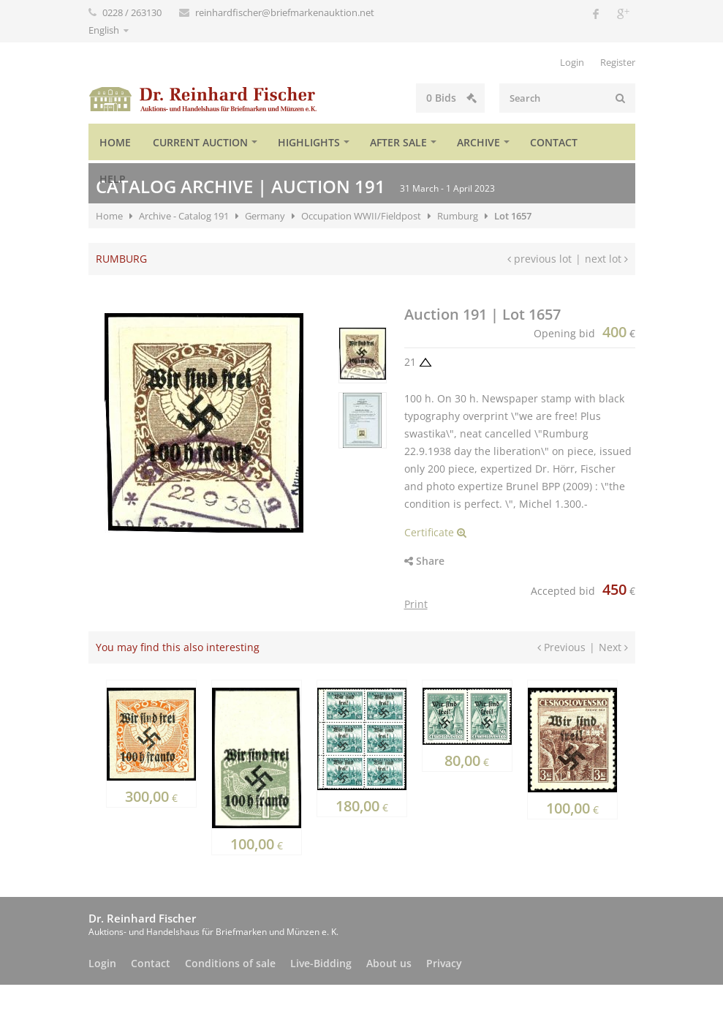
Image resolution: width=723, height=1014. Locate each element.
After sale (398, 142)
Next (613, 647)
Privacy (444, 963)
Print (416, 604)
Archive (478, 142)
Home (115, 142)
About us (389, 963)
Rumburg (457, 215)
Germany (265, 215)
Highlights (309, 142)
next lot (606, 259)
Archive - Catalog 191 (184, 215)
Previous (561, 647)
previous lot (539, 259)
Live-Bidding (321, 963)
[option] (362, 355)
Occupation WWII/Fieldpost (361, 215)
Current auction (200, 142)
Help (112, 179)
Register (617, 62)
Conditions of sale (230, 963)
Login (572, 62)
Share (424, 561)
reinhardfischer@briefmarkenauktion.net (284, 12)
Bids (397, 98)
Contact (554, 142)
